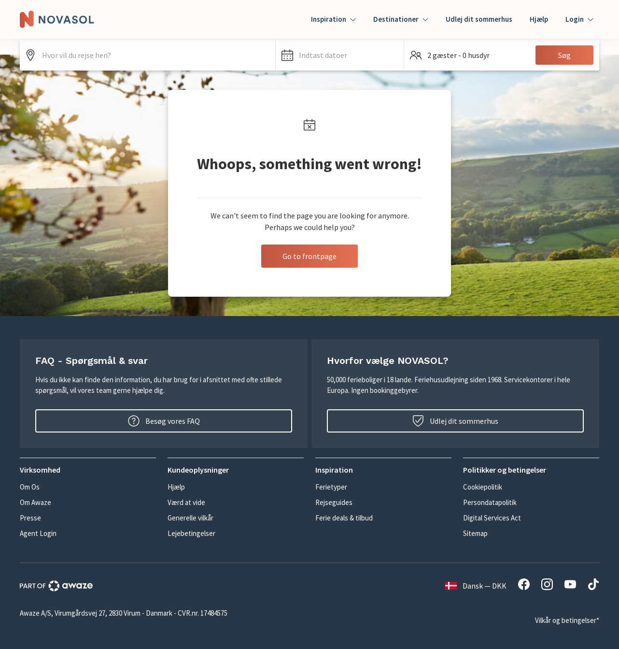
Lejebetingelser (191, 533)
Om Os (30, 486)
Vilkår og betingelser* (567, 620)
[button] (340, 55)
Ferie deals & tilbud (344, 517)
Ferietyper (331, 486)
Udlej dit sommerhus (479, 19)
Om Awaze (35, 502)
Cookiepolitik (482, 486)
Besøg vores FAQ (164, 421)
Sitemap (475, 533)
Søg (564, 55)
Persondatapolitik (490, 502)
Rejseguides (333, 502)
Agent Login (38, 533)
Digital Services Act (492, 517)
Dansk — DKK (475, 585)
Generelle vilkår (190, 517)
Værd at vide (186, 502)
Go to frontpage (309, 256)
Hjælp (539, 19)
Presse (30, 517)
